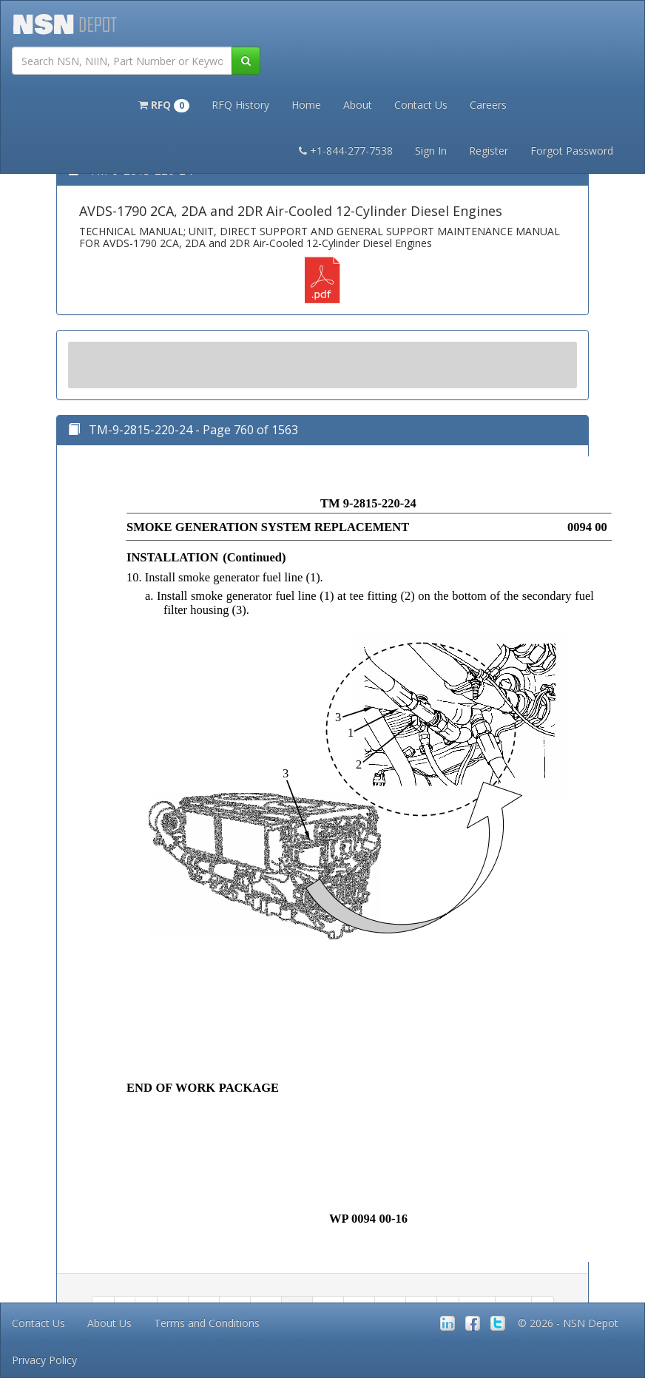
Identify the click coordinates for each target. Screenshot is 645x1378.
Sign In (431, 150)
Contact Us (421, 105)
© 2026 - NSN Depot (568, 1323)
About (357, 105)
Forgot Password (571, 150)
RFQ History (240, 105)
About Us (109, 1323)
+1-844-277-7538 (346, 150)
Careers (488, 105)
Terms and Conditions (207, 1323)
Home (306, 105)
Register (488, 150)
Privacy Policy (44, 1360)
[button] (163, 103)
